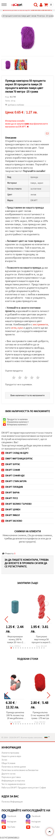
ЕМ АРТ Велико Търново (16, 504)
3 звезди (26, 377)
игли (13, 327)
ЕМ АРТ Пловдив (12, 487)
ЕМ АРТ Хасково (11, 520)
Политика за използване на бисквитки (19, 770)
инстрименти (40, 324)
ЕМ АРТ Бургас (10, 464)
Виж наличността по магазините (27, 395)
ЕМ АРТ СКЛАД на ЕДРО (14, 453)
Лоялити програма (10, 752)
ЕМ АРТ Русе (9, 498)
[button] (11, 647)
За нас (4, 759)
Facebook (8, 816)
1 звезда (14, 377)
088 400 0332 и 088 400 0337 (41, 10)
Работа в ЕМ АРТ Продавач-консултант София (23, 787)
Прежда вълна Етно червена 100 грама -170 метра (40, 715)
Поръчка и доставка (11, 777)
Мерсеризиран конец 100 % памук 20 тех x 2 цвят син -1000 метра (15, 639)
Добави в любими (14, 105)
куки (20, 327)
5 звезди (38, 377)
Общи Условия (8, 763)
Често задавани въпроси (13, 784)
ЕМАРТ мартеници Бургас (17, 458)
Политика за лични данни (13, 766)
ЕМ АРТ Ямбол (10, 515)
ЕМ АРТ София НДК (12, 475)
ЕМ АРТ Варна (10, 492)
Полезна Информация (12, 801)
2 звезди (20, 377)
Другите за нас (8, 773)
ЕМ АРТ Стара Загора (13, 481)
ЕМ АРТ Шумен (10, 509)
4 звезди (32, 377)
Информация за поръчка (13, 780)
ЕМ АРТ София (10, 470)
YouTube (8, 827)
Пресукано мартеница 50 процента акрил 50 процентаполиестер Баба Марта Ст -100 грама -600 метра (41, 639)
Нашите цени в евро (11, 756)
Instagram (8, 822)
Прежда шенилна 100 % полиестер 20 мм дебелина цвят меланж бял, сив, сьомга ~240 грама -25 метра (15, 715)
